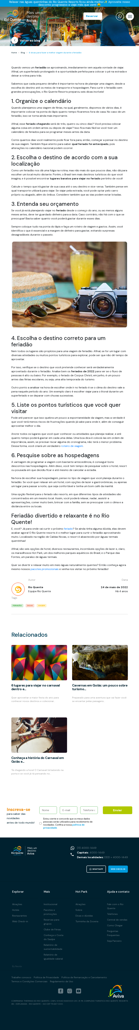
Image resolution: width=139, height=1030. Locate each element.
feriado (68, 528)
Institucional (50, 904)
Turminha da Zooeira (86, 921)
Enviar (117, 810)
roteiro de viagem (72, 446)
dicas (30, 605)
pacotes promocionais (45, 569)
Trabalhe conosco (21, 977)
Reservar (92, 16)
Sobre (78, 909)
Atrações (17, 904)
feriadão (17, 605)
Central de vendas (117, 919)
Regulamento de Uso (61, 981)
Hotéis (15, 909)
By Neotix (17, 966)
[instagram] (69, 991)
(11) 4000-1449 (86, 848)
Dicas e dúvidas (84, 915)
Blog (23, 52)
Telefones (112, 913)
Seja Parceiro (114, 940)
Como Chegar (115, 925)
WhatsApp (96, 869)
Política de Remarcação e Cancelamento (84, 977)
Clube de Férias (52, 929)
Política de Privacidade (46, 977)
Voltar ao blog (25, 41)
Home (14, 52)
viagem (41, 605)
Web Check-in (118, 869)
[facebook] (60, 991)
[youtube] (78, 991)
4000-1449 (97, 852)
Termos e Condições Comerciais (29, 981)
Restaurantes (19, 915)
